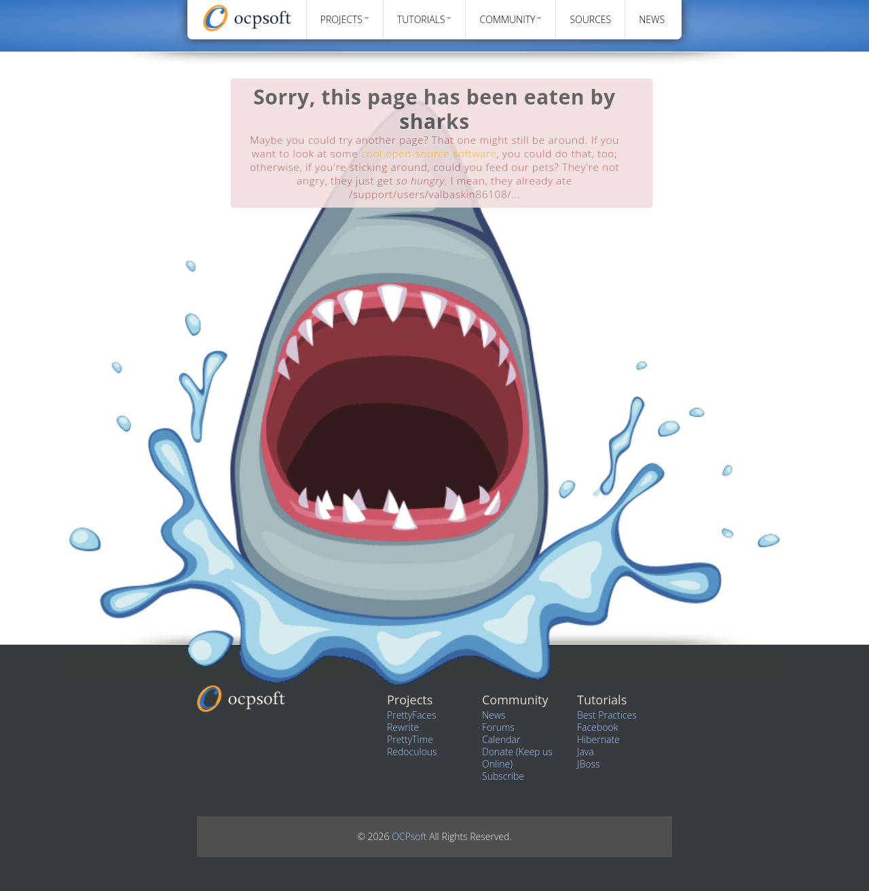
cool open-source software (429, 154)
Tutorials (424, 19)
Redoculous (412, 751)
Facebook (597, 727)
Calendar (501, 739)
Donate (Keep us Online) (517, 757)
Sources (590, 19)
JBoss (588, 763)
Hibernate (598, 739)
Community (510, 19)
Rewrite (403, 727)
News (652, 19)
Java (585, 751)
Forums (498, 727)
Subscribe (503, 776)
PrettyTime (410, 739)
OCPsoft (410, 836)
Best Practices (607, 714)
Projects (344, 19)
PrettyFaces (411, 714)
